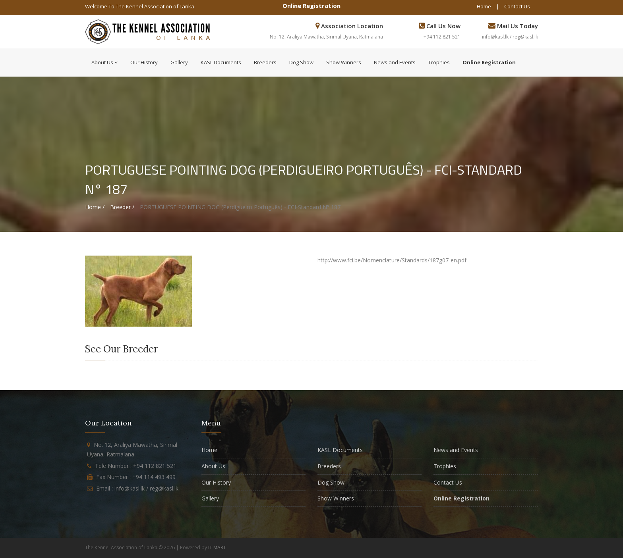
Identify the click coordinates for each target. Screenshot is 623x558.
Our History (144, 62)
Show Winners (343, 62)
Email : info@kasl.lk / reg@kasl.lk (137, 488)
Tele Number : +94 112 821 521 (135, 465)
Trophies (439, 62)
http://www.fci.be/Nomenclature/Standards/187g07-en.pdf (391, 260)
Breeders (265, 62)
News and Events (395, 62)
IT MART (217, 547)
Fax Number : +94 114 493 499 (136, 477)
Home (484, 6)
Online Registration (311, 6)
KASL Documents (221, 62)
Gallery (179, 62)
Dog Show (301, 62)
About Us (104, 62)
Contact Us (517, 6)
